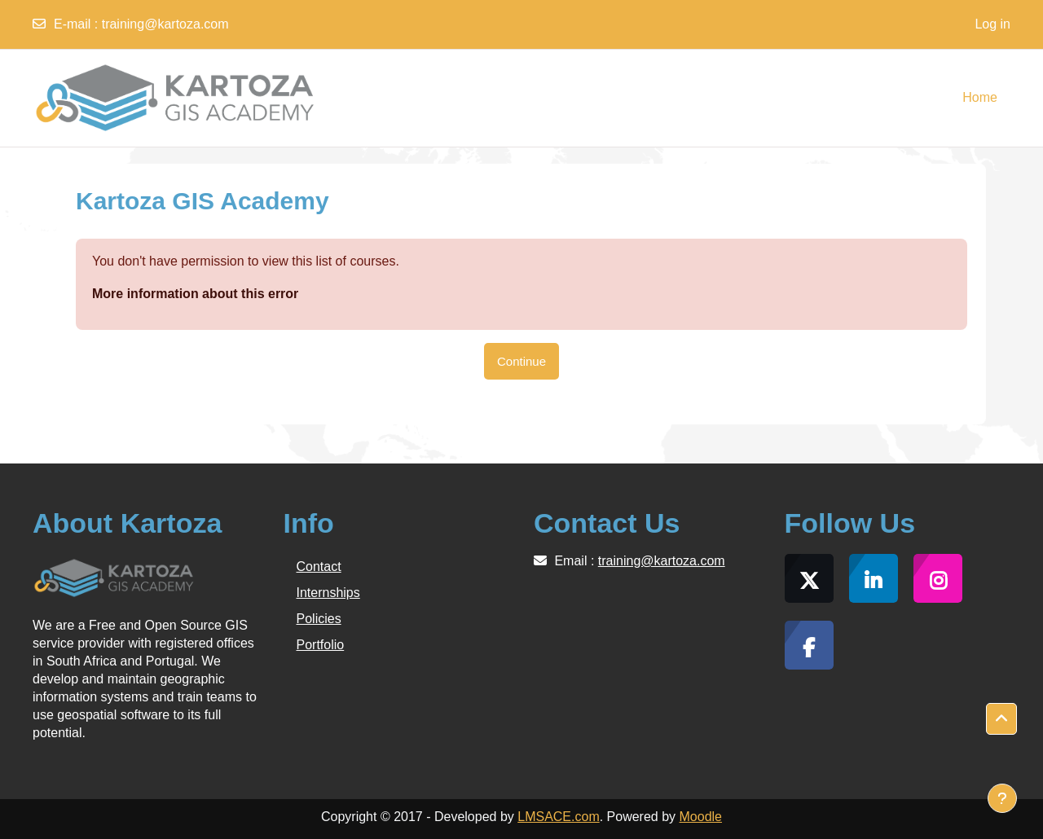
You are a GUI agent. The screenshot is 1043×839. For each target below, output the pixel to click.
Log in (992, 24)
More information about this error (195, 294)
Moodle (701, 817)
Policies (319, 619)
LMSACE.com (558, 817)
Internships (328, 593)
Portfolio (321, 645)
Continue (521, 361)
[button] (1001, 719)
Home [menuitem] (979, 97)
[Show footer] (1002, 798)
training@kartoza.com (165, 24)
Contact (319, 566)
